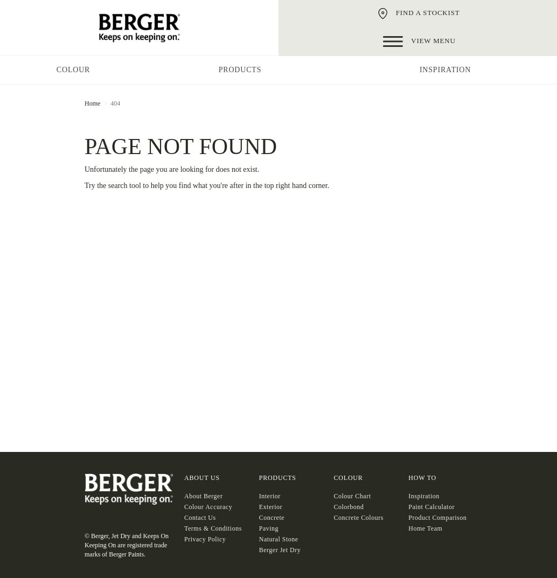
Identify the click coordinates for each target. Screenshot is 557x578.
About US (202, 478)
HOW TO (422, 478)
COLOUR (348, 478)
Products (277, 478)
